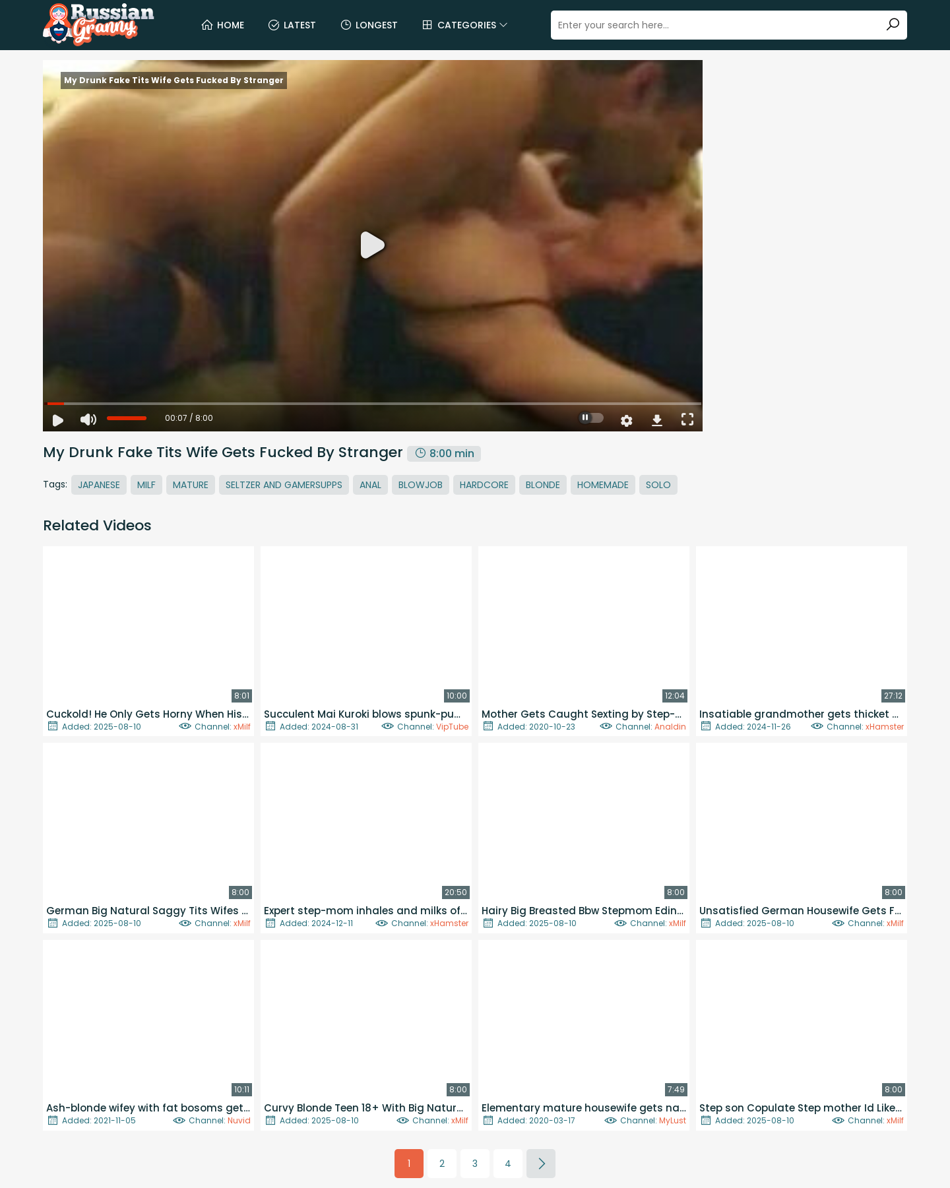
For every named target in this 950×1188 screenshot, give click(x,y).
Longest (368, 25)
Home (222, 25)
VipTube (452, 726)
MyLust (672, 1120)
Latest (291, 25)
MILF (146, 484)
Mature (190, 484)
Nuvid (239, 1120)
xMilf (242, 726)
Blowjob (420, 484)
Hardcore (484, 484)
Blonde (543, 484)
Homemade (603, 484)
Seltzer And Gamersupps (284, 484)
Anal (370, 484)
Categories (464, 25)
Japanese (99, 484)
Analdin (670, 726)
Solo (658, 484)
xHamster (885, 726)
